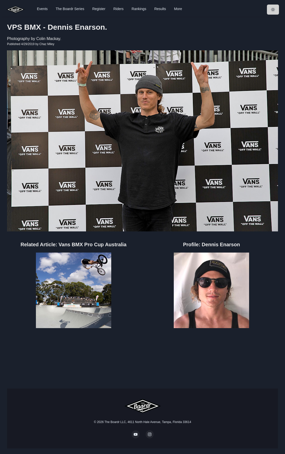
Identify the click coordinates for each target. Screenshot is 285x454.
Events (42, 9)
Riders (118, 9)
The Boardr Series (70, 9)
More (178, 9)
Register (98, 9)
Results (160, 9)
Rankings (139, 9)
